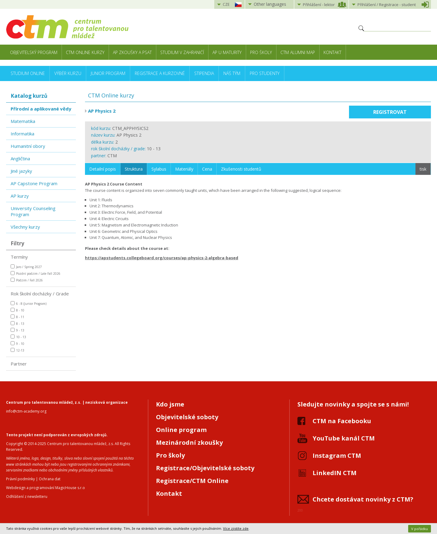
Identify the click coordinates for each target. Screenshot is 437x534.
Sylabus (158, 169)
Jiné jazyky (21, 171)
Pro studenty (264, 73)
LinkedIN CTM (335, 473)
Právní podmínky (20, 478)
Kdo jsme (170, 404)
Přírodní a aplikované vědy (41, 109)
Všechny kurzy (25, 227)
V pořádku (419, 528)
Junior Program (108, 73)
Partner (19, 364)
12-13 (17, 350)
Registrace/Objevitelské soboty (205, 468)
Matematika (23, 121)
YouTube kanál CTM (344, 438)
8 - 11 (17, 317)
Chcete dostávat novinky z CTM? (363, 499)
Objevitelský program (33, 52)
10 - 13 (18, 337)
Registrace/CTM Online (192, 481)
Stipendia (204, 73)
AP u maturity (227, 52)
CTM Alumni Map (297, 52)
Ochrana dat (49, 478)
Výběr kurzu (67, 73)
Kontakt (332, 52)
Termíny (19, 257)
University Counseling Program (33, 211)
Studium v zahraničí (182, 52)
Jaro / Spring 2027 (26, 266)
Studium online (28, 73)
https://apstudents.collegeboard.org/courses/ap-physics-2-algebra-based (161, 257)
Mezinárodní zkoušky (189, 442)
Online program (181, 430)
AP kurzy (20, 196)
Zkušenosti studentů (241, 169)
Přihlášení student (386, 4)
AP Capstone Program (34, 183)
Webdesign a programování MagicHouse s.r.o (45, 487)
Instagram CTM (337, 455)
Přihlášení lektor (319, 4)
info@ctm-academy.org (26, 411)
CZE (226, 4)
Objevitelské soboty (187, 417)
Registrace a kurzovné (160, 73)
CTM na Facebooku (342, 421)
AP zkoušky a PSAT (132, 52)
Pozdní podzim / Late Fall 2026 (35, 273)
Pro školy (261, 52)
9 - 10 (17, 343)
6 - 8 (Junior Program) (28, 303)
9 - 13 (17, 330)
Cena (207, 169)
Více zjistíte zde (236, 528)
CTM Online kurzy (85, 52)
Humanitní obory (28, 146)
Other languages (270, 4)
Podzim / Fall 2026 (27, 280)
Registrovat (390, 112)
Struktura (134, 169)
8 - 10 (17, 310)
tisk (423, 169)
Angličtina (20, 158)
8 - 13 (17, 323)
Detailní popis (102, 169)
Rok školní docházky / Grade (40, 294)
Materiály (184, 169)
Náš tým (231, 73)
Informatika (22, 134)
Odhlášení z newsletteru (26, 496)
